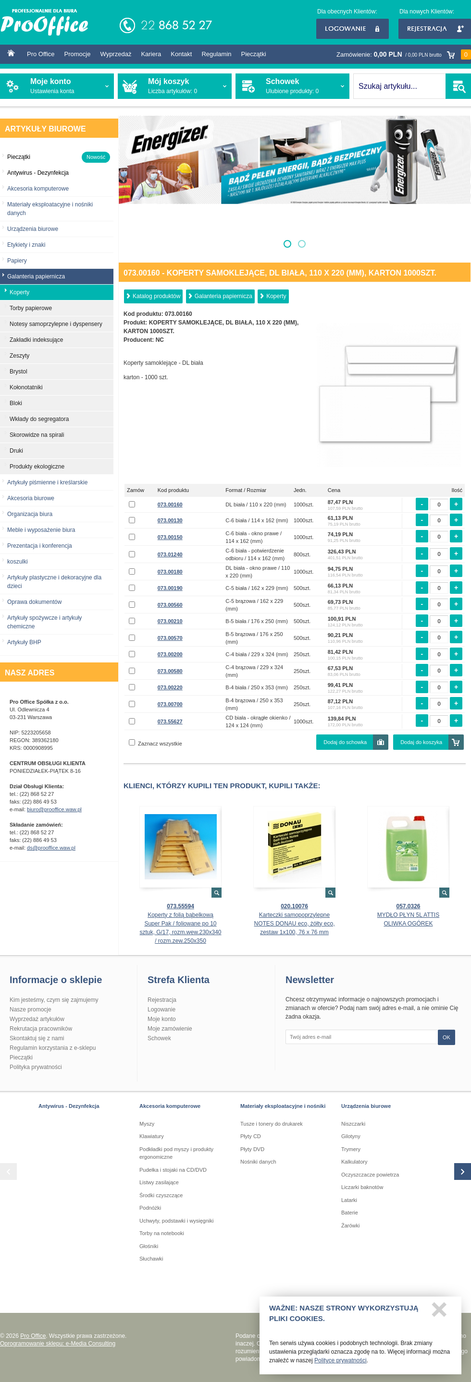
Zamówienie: (403, 54)
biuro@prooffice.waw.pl (54, 809)
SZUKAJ (458, 86)
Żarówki (350, 1225)
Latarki (349, 1200)
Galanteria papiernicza (223, 296)
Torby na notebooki (161, 1233)
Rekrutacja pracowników (41, 1028)
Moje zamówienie (170, 1028)
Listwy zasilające (159, 1182)
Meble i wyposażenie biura (41, 530)
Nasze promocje (30, 1009)
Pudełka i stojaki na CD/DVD (173, 1170)
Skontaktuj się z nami (37, 1038)
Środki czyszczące (161, 1195)
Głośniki (148, 1246)
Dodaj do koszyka (421, 742)
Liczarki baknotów (362, 1187)
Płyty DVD (252, 1149)
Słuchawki (151, 1259)
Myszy (146, 1124)
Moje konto (162, 1019)
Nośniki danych (258, 1162)
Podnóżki (150, 1208)
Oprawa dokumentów (34, 602)
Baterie (349, 1212)
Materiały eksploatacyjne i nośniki (282, 1106)
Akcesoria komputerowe (38, 188)
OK (446, 1037)
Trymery (350, 1149)
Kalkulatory (354, 1162)
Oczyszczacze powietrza (370, 1175)
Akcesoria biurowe (30, 498)
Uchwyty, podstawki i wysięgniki (176, 1221)
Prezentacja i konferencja (39, 545)
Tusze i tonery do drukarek (271, 1124)
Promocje (77, 54)
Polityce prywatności (340, 1363)
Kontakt (181, 54)
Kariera (151, 54)
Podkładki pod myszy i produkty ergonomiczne (176, 1153)
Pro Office (41, 54)
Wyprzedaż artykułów (37, 1019)
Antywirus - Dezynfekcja (68, 1106)
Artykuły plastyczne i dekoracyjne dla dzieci (54, 581)
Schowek (159, 1038)
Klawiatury (151, 1136)
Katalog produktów (156, 296)
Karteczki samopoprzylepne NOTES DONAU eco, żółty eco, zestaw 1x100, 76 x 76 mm (294, 924)
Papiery (17, 260)
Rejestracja (434, 29)
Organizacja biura (29, 514)
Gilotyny (350, 1136)
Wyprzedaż (115, 54)
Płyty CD (250, 1136)
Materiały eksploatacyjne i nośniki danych (50, 208)
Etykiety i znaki (26, 244)
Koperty (276, 296)
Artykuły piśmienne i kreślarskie (47, 482)
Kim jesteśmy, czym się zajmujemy (54, 1000)
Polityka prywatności (36, 1067)
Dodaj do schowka (345, 742)
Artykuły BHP (24, 642)
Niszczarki (353, 1124)
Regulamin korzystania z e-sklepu (53, 1048)
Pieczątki (253, 54)
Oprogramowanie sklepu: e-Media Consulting (57, 1343)
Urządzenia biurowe (32, 229)
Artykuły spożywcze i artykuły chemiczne (44, 622)
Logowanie (352, 29)
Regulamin (216, 54)
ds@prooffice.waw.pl (51, 848)
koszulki (17, 561)
